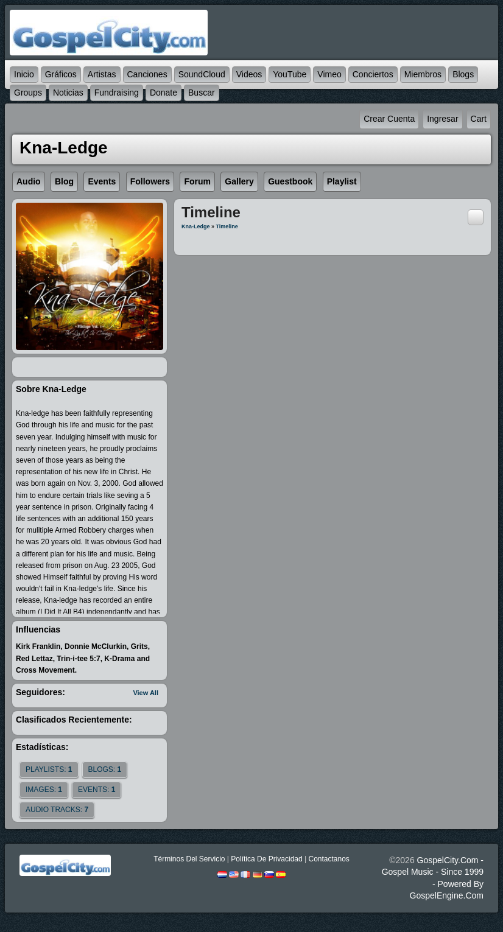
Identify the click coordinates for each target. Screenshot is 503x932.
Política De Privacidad (266, 859)
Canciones (147, 74)
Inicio (24, 74)
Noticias (68, 92)
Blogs (463, 74)
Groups (28, 92)
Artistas (102, 74)
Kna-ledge (195, 226)
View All (145, 692)
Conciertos (373, 74)
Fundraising (116, 92)
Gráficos (61, 74)
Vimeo (329, 74)
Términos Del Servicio (189, 859)
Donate (163, 92)
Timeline (227, 226)
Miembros (422, 74)
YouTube (289, 74)
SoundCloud (201, 74)
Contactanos (328, 859)
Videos (249, 74)
